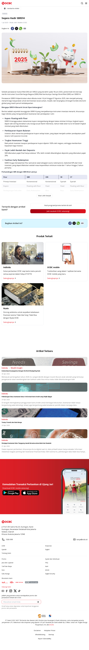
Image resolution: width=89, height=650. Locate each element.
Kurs (3, 570)
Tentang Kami (6, 553)
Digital (47, 549)
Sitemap (51, 634)
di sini (51, 625)
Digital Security (50, 574)
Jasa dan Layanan (7, 563)
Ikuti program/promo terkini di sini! (58, 205)
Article (47, 570)
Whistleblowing (40, 634)
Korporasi (48, 546)
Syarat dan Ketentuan (52, 559)
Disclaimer (37, 630)
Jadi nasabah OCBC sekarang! (58, 211)
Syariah (4, 549)
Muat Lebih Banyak (44, 196)
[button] (38, 602)
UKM (3, 546)
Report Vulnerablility (44, 639)
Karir (46, 566)
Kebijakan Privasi (49, 630)
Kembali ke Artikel (11, 8)
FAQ (46, 563)
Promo (4, 559)
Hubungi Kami (6, 587)
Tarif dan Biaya (7, 566)
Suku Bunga (6, 574)
